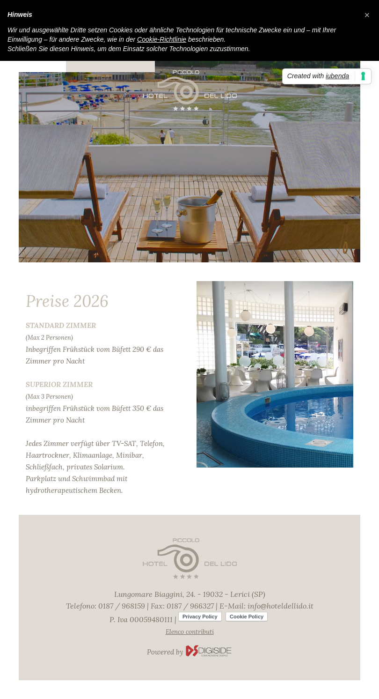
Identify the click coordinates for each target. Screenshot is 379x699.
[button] (366, 14)
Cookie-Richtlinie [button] (161, 39)
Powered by (189, 651)
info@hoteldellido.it (280, 605)
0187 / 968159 (121, 605)
